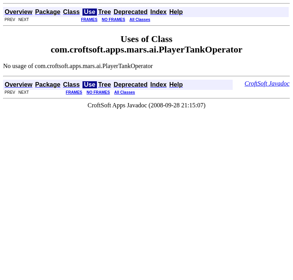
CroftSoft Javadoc (267, 83)
